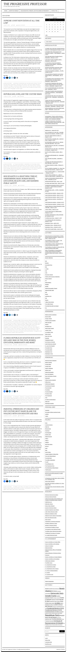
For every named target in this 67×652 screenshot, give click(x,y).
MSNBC (46, 286)
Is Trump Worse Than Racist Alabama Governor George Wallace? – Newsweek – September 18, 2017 (53, 64)
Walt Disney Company (10, 332)
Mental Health (10, 488)
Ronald (13, 25)
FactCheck (47, 430)
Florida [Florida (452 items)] (51, 597)
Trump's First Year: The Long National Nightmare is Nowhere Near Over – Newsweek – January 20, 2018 (54, 102)
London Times (48, 330)
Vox (46, 307)
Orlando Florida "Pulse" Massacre (14, 328)
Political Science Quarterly (50, 380)
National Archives (48, 547)
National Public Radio (49, 290)
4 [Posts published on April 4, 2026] (63, 22)
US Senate (31, 402)
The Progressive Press (49, 465)
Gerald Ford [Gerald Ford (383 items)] (52, 601)
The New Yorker (48, 393)
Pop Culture (33, 488)
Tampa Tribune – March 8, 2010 (51, 209)
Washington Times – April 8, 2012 (52, 223)
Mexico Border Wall (8, 399)
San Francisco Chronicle (50, 342)
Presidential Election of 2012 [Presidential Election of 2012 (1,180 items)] (55, 608)
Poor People (36, 399)
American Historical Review (50, 496)
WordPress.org (48, 644)
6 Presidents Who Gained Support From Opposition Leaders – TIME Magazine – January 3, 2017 (55, 53)
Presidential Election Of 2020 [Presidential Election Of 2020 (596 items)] (52, 611)
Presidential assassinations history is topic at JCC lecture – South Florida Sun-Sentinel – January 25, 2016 (54, 187)
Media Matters (48, 282)
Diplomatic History (49, 504)
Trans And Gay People (23, 402)
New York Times (48, 336)
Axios (46, 423)
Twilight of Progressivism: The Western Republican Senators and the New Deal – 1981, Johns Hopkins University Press (54, 122)
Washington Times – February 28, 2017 (53, 225)
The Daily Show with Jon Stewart (52, 306)
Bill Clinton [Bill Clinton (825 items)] (54, 591)
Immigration (6, 327)
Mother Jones (48, 370)
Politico (46, 438)
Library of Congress (49, 545)
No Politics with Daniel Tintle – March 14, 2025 (54, 183)
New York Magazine (49, 374)
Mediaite (47, 284)
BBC (46, 267)
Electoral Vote (48, 428)
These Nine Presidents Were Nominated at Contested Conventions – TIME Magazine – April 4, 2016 (54, 92)
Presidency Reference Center (51, 523)
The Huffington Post (49, 464)
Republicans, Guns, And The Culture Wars (23, 94)
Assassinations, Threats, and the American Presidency (35, 10)
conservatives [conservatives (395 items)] (47, 593)
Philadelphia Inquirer (49, 340)
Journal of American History (50, 507)
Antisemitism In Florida (36, 320)
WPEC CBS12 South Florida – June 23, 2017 (54, 229)
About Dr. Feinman (14, 10)
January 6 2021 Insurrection (9, 166)
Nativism (25, 327)
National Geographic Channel (51, 288)
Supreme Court (7, 88)
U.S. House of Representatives (51, 570)
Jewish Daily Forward (49, 328)
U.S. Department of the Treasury (52, 568)
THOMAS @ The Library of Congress (52, 533)
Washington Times (49, 353)
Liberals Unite (48, 434)
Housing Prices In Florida (19, 325)
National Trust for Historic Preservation (53, 515)
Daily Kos (47, 426)
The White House (48, 562)
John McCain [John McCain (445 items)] (51, 604)
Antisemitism (27, 164)
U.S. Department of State (50, 566)
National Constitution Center (51, 513)
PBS (46, 298)
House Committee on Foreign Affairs (52, 542)
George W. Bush (10, 87)
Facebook (47, 410)
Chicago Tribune (48, 318)
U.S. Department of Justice (50, 564)
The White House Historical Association (53, 531)
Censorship (27, 321)
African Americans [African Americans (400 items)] (55, 588)
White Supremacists (20, 332)
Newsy (46, 294)
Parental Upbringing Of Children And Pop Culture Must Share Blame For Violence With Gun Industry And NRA (21, 411)
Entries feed (47, 640)
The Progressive (48, 395)
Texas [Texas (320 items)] (63, 619)
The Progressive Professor (25, 4)
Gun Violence (32, 486)
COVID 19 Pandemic (34, 321)
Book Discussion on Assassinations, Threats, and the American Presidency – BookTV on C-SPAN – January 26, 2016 (54, 237)
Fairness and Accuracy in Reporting (52, 276)
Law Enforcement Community (28, 166)
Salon (46, 448)
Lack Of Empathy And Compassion (16, 327)
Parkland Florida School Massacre (28, 328)
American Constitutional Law (20, 83)
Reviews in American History (51, 525)
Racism (35, 168)
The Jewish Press (48, 347)
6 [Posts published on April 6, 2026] (49, 24)
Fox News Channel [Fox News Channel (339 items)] (56, 597)
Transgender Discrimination (25, 169)
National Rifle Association (16, 168)
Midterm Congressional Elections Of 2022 (20, 399)
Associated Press (48, 265)
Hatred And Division (21, 324)
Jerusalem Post (48, 326)
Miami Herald (48, 334)
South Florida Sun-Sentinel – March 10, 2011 (54, 195)
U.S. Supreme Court (49, 574)
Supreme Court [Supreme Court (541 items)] (48, 619)
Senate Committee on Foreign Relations (53, 557)
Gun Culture (17, 87)
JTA (46, 280)
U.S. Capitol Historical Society (51, 535)
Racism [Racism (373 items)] (61, 613)
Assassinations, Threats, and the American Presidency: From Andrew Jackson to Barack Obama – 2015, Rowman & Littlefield (54, 118)
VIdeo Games (15, 489)
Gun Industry (26, 486)
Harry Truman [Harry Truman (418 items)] (57, 601)
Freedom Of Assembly (32, 323)
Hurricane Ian (34, 325)
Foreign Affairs (48, 364)
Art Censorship (33, 164)
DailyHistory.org (48, 502)
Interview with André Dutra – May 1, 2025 (53, 181)
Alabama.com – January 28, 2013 (52, 130)
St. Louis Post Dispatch (50, 346)
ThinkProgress (48, 469)
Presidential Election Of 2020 (27, 168)
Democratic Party (26, 86)
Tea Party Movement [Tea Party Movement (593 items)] (57, 619)
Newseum (47, 555)
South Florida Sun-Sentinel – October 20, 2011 (54, 202)
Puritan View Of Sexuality (18, 331)
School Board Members (28, 331)
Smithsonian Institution (50, 560)
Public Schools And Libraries (30, 329)
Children (16, 486)
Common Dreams (49, 424)
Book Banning (22, 321)
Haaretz (46, 324)
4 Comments (21, 185)
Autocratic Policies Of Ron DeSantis (11, 321)
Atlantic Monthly (48, 362)
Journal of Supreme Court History (52, 509)
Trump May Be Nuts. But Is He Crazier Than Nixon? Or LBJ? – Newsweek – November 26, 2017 (54, 97)
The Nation (47, 389)
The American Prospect (50, 386)
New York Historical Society (50, 517)
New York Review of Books (50, 376)
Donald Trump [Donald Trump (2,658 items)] (50, 596)
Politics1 (47, 440)
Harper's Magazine (49, 368)
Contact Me (54, 10)
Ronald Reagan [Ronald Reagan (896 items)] (53, 617)
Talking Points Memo (49, 302)
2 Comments (21, 96)
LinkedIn (47, 414)
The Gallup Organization (50, 460)
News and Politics (8, 83)
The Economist (48, 387)
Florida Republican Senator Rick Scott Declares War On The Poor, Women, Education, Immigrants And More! (22, 340)
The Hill (46, 462)
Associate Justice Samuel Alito (10, 84)
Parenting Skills (28, 488)
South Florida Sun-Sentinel (50, 344)
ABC (46, 261)
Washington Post (48, 351)
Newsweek (47, 378)
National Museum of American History (53, 553)
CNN (46, 272)
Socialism (30, 400)
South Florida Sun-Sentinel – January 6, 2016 (54, 193)
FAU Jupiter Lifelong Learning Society (52, 412)
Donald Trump (9, 165)
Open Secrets (48, 519)
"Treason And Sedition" (19, 164)
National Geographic (49, 372)
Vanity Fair (47, 401)
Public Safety (21, 329)
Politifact (47, 442)
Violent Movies (21, 489)
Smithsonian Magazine (49, 384)
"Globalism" (16, 396)
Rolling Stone (48, 382)
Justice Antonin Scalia (24, 87)
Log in (46, 638)
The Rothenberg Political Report (51, 467)
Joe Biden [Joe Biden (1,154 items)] (57, 603)
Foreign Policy (48, 366)
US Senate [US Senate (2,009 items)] (59, 623)
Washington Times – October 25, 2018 (53, 227)
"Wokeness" (22, 396)
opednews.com (48, 296)
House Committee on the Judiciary (52, 544)
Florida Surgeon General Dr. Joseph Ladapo (19, 323)
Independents (30, 398)
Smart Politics (48, 452)
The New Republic (49, 391)
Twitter (46, 416)
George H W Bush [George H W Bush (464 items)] (55, 599)
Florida (20, 398)
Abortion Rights (17, 320)
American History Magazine (50, 360)
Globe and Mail (48, 322)
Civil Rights (11, 86)
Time (46, 397)
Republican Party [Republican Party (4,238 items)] (52, 615)
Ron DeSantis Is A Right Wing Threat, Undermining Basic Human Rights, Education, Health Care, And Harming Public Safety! (21, 179)
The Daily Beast (48, 458)
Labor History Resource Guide (51, 511)
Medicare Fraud (37, 398)
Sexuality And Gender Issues (35, 87)
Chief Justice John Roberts (21, 84)
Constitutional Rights (17, 86)
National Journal (48, 436)
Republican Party (19, 400)
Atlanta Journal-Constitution (50, 314)
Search (62, 631)
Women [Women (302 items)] (50, 624)
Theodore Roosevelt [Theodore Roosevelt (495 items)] (49, 621)
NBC (46, 292)
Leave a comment (21, 25)
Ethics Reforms (33, 86)
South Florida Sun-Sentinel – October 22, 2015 (54, 204)
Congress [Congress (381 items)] (59, 591)
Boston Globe (48, 316)
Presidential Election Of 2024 (12, 329)
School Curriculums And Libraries (13, 169)
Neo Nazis (30, 327)
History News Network (49, 481)
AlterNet (47, 263)
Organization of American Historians (52, 521)
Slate (46, 450)
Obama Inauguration (49, 581)
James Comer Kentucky (36, 165)
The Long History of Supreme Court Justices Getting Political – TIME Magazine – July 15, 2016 (54, 75)
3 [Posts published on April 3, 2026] (60, 22)
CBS (46, 270)
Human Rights (28, 325)
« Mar (46, 35)
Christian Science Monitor (50, 320)
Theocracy (16, 402)
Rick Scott (25, 400)
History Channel (48, 278)
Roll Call (46, 446)
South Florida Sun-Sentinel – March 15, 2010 (54, 197)
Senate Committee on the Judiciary (52, 559)
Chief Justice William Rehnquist (33, 84)
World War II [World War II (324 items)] (60, 624)
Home (5, 10)
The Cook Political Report (50, 456)
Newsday (47, 338)
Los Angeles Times (49, 332)
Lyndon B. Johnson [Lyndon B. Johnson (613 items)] (58, 604)
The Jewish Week (48, 349)
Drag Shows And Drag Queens (19, 165)
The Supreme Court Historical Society (52, 529)
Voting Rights (13, 88)
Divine (57, 649)
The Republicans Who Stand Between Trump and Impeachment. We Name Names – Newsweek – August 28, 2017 (54, 80)
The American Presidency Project (52, 527)
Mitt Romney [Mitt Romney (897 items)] (48, 606)
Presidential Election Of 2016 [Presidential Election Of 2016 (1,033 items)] (53, 610)
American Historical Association (51, 494)
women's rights (19, 88)
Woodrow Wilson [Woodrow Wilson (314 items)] (55, 624)
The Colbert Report (49, 304)
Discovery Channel (49, 274)
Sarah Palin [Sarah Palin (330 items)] (59, 617)
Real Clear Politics (48, 444)
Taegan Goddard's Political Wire (51, 454)
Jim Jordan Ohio (18, 166)
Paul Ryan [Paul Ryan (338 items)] (54, 606)
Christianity (6, 86)
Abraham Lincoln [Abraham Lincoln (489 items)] (48, 588)
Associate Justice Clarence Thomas (34, 83)
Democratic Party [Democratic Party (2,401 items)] (57, 593)
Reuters (46, 300)
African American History (26, 320)
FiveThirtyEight (48, 432)
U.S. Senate (47, 572)
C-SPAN (46, 268)
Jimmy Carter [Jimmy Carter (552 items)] (51, 603)
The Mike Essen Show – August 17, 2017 (53, 218)
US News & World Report (50, 399)
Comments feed (48, 642)
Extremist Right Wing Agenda (13, 398)
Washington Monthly (49, 403)
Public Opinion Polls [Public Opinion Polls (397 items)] (55, 613)
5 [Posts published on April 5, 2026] (46, 24)
